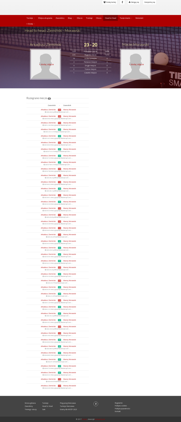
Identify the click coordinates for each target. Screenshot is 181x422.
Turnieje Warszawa (67, 406)
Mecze (79, 18)
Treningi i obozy (31, 409)
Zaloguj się (134, 2)
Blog (70, 18)
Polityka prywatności (122, 408)
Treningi (89, 18)
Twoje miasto (125, 18)
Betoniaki (139, 18)
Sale (43, 409)
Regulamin (119, 403)
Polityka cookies (121, 406)
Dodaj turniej (110, 2)
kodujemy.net (100, 419)
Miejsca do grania (45, 18)
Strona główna (30, 403)
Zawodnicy (60, 18)
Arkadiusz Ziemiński (45, 44)
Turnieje (29, 18)
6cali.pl (84, 419)
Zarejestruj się (149, 2)
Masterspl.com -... (64, 112)
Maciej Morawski (135, 44)
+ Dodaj (29, 24)
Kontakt (118, 411)
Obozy (98, 18)
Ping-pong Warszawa (68, 403)
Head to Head (110, 18)
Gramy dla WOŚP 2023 (68, 409)
